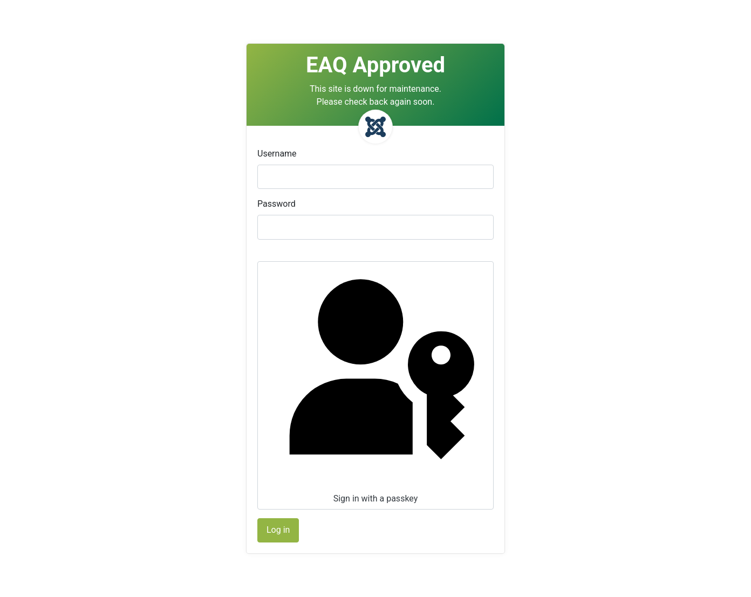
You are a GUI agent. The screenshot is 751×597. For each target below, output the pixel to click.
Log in (278, 530)
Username (277, 153)
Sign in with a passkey (374, 384)
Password (276, 204)
